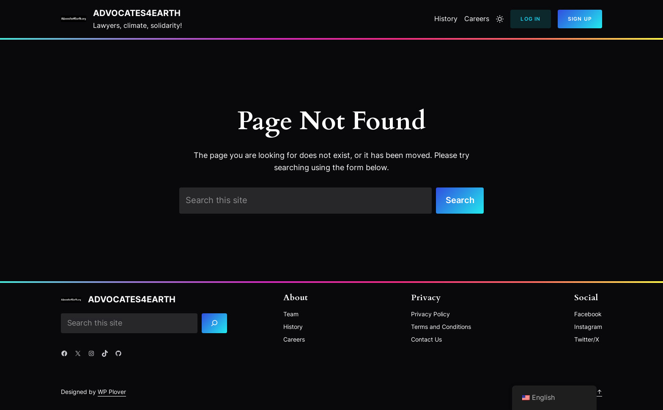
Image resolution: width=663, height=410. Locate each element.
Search (460, 200)
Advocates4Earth (137, 13)
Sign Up (580, 19)
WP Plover (112, 391)
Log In (530, 19)
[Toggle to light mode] (500, 19)
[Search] (214, 323)
